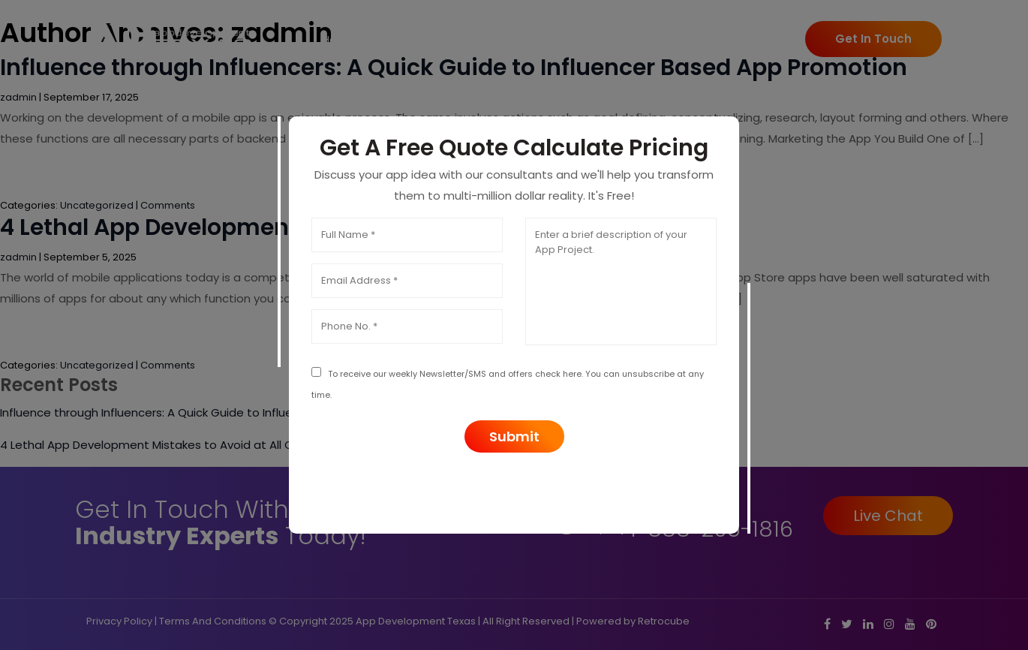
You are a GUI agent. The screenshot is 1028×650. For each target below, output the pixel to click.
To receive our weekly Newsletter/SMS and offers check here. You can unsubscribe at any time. (507, 384)
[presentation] (513, 489)
